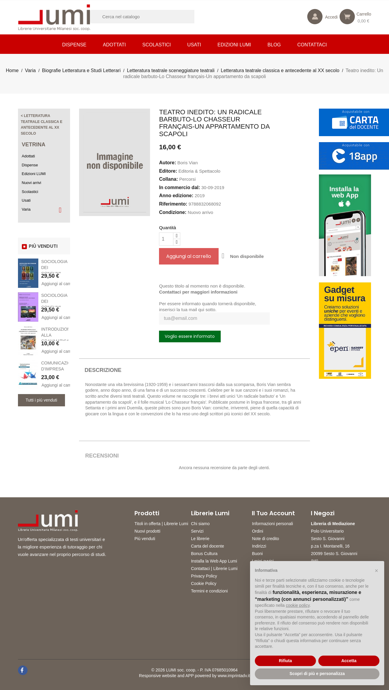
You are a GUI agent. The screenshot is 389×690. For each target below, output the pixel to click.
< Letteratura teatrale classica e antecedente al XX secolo (42, 125)
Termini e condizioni (209, 591)
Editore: (168, 171)
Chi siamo (200, 523)
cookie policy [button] (298, 605)
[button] (376, 570)
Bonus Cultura (204, 553)
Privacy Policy (204, 576)
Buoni (257, 553)
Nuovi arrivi (31, 182)
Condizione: (173, 212)
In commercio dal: (179, 187)
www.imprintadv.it (234, 675)
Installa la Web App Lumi (214, 561)
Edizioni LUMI (234, 44)
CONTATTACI (312, 44)
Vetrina (34, 145)
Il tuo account (273, 513)
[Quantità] (166, 239)
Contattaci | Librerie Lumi (214, 568)
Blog (274, 44)
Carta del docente (207, 546)
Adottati (114, 44)
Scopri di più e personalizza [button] (317, 673)
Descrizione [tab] (102, 370)
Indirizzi (259, 546)
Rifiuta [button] (285, 660)
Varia (26, 209)
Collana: (168, 179)
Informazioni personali (272, 523)
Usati (194, 44)
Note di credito (265, 538)
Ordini (257, 531)
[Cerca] (150, 16)
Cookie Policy (204, 583)
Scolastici (156, 44)
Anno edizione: (176, 195)
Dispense (74, 44)
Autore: (167, 162)
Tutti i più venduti (41, 400)
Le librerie (200, 538)
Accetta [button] (349, 660)
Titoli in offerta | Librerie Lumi (161, 523)
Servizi (197, 531)
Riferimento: (173, 203)
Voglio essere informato (190, 336)
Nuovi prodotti (147, 531)
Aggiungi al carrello (55, 283)
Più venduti (144, 538)
